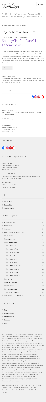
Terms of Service (9, 208)
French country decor (7, 80)
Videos (13, 76)
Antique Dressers (14, 269)
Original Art (7, 229)
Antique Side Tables (14, 276)
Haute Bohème (23, 37)
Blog (9, 76)
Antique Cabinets (14, 252)
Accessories (9, 236)
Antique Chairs (13, 256)
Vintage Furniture (11, 289)
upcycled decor (6, 82)
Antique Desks (13, 262)
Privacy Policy (8, 205)
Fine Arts (9, 279)
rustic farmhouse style (25, 80)
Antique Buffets (13, 249)
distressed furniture (34, 78)
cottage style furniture (22, 78)
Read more (7, 68)
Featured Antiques (9, 313)
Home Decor (8, 226)
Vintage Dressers (14, 292)
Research (7, 320)
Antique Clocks (13, 259)
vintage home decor (16, 82)
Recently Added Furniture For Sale (14, 232)
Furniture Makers (9, 316)
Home (5, 25)
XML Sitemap (8, 201)
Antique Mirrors (13, 272)
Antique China (10, 239)
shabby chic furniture (38, 80)
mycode (16, 80)
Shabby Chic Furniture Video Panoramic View (21, 42)
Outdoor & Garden (11, 282)
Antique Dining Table (15, 266)
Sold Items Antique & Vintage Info (14, 296)
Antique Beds (12, 246)
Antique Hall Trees (9, 222)
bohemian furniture (10, 78)
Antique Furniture (11, 242)
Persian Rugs (10, 286)
